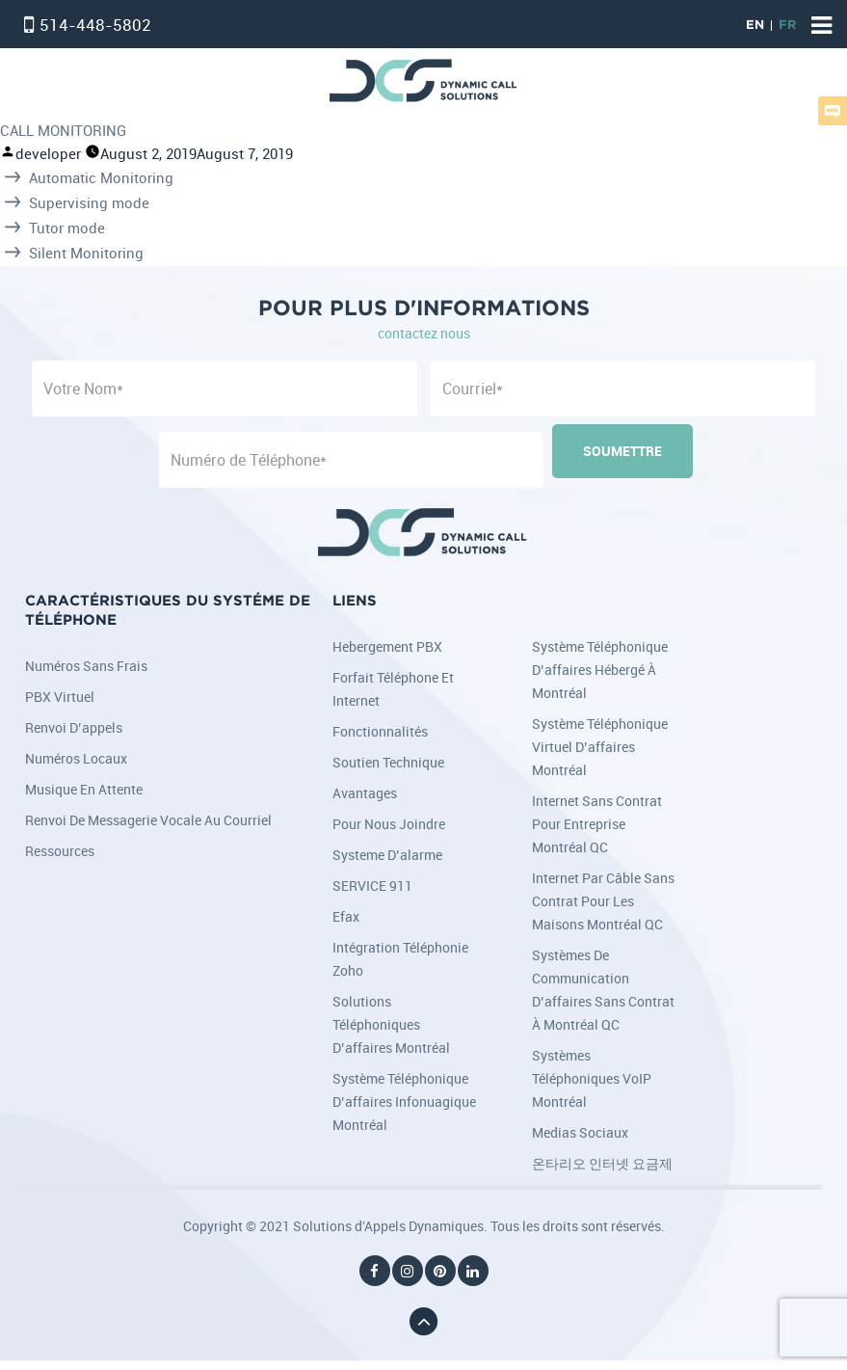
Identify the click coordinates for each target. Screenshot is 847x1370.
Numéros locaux (76, 758)
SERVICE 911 (372, 885)
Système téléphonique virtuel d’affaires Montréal (600, 746)
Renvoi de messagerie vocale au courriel (148, 820)
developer (48, 154)
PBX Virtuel (59, 696)
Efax (345, 916)
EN (755, 25)
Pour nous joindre (388, 824)
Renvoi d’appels (73, 727)
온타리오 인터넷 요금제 (602, 1163)
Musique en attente (84, 789)
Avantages (364, 793)
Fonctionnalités (380, 731)
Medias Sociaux (580, 1132)
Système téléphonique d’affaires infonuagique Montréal (404, 1101)
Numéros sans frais (86, 666)
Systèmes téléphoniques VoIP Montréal (591, 1078)
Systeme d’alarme (387, 855)
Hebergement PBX (387, 646)
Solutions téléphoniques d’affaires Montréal (391, 1024)
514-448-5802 (95, 24)
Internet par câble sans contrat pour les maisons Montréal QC (603, 901)
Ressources (59, 851)
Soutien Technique (388, 762)
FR (787, 25)
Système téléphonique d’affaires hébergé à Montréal (600, 669)
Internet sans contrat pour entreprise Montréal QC (597, 824)
